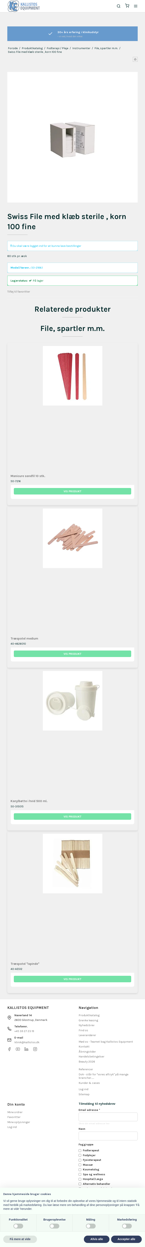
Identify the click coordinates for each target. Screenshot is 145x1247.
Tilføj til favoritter (18, 291)
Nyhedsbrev (86, 1025)
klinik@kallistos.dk (26, 1042)
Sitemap (84, 1094)
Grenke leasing (88, 1020)
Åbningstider (87, 1051)
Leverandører (87, 1035)
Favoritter (14, 1117)
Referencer (86, 1069)
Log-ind (83, 1089)
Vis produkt (72, 491)
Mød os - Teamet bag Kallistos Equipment (106, 1041)
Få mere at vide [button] (20, 1239)
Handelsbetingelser (91, 1056)
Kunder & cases (89, 1083)
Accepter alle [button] (126, 1239)
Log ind (12, 1127)
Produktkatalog (89, 1015)
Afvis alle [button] (96, 1239)
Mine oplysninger (18, 1122)
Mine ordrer (15, 1112)
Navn (82, 1129)
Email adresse (89, 1110)
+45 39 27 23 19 (24, 1031)
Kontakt (84, 1046)
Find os (83, 1030)
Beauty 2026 (87, 1061)
